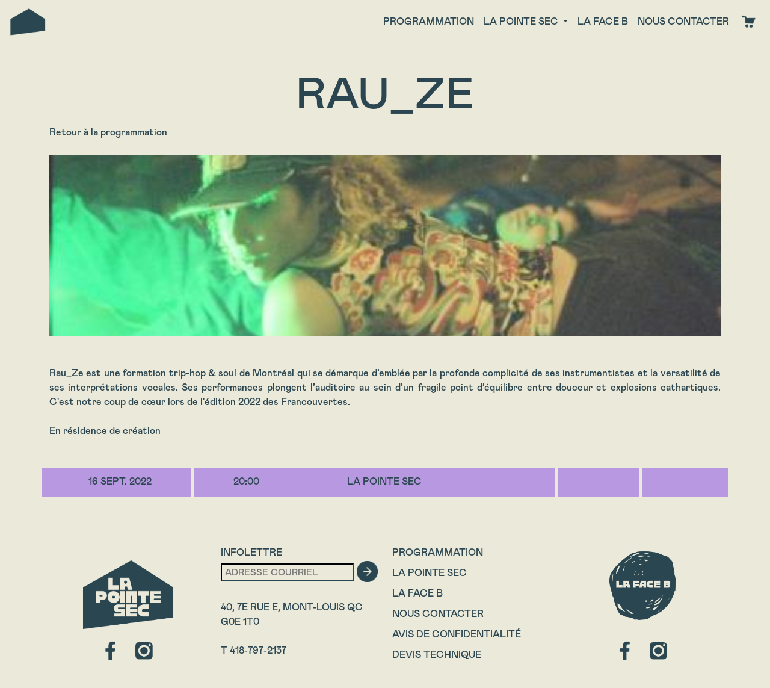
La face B (603, 21)
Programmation (428, 21)
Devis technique (436, 654)
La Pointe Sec (429, 572)
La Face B (417, 593)
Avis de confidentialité (456, 634)
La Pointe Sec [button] (522, 21)
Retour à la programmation (108, 132)
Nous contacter (683, 21)
